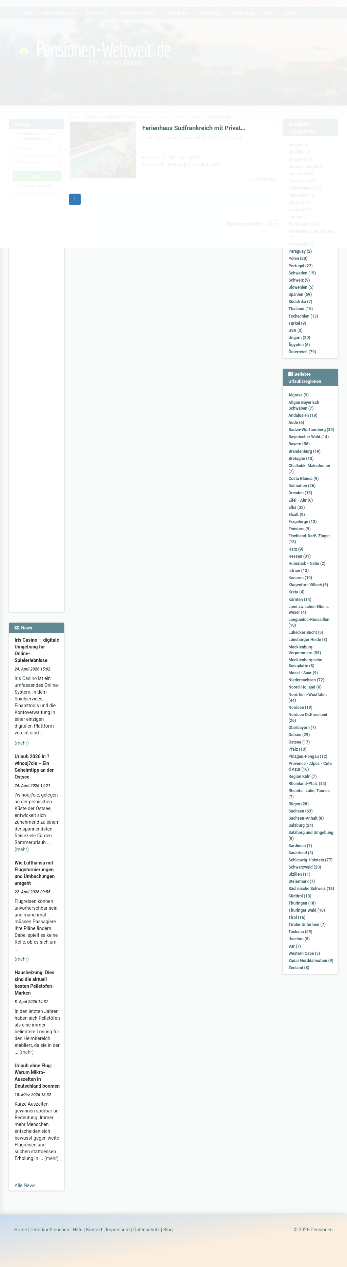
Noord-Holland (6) (305, 687)
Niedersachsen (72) (306, 680)
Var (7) (294, 946)
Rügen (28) (298, 804)
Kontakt (94, 1229)
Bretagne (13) (300, 458)
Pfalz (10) (297, 749)
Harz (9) (295, 549)
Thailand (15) (300, 308)
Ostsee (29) (299, 734)
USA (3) (295, 330)
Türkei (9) (297, 323)
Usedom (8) (299, 938)
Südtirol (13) (299, 896)
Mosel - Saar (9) (303, 673)
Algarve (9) (298, 395)
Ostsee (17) (299, 742)
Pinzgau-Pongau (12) (307, 756)
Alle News (25, 1185)
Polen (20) (297, 258)
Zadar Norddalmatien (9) (310, 960)
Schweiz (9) (299, 280)
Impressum (117, 1229)
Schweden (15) (302, 273)
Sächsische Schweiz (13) (311, 888)
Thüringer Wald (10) (306, 910)
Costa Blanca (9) (303, 478)
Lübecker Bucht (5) (305, 632)
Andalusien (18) (302, 415)
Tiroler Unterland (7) (307, 924)
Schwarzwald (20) (304, 867)
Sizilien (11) (299, 874)
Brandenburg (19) (304, 451)
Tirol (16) (296, 917)
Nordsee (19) (300, 707)
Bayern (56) (299, 444)
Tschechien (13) (303, 316)
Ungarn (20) (299, 337)
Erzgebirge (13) (302, 521)
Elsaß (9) (296, 514)
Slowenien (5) (300, 287)
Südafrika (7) (300, 301)
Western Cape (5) (304, 953)
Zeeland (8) (298, 967)
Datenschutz (146, 1229)
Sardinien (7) (300, 845)
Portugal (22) (300, 266)
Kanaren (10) (300, 577)
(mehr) (22, 743)
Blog (168, 1229)
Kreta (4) (296, 592)
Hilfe (78, 1229)
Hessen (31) (299, 556)
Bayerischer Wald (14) (308, 436)
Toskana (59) (300, 931)
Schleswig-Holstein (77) (310, 860)
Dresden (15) (300, 492)
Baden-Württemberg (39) (311, 429)
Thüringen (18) (301, 903)
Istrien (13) (298, 570)
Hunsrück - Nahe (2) (306, 563)
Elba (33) (296, 507)
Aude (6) (296, 422)
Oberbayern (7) (302, 727)
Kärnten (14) (299, 599)
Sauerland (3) (300, 853)
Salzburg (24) (300, 825)
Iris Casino (26, 678)
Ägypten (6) (299, 344)
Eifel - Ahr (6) (300, 500)
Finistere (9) (299, 529)
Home (20, 1229)
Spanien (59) (300, 294)
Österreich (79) (302, 352)
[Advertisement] (36, 306)
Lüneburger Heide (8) (307, 639)
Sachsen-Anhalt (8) (306, 818)
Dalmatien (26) (301, 485)
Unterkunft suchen (49, 1229)
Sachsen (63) (300, 811)
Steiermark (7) (301, 881)
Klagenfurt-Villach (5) (308, 585)
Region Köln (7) (302, 776)
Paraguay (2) (300, 251)
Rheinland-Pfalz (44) (307, 783)
